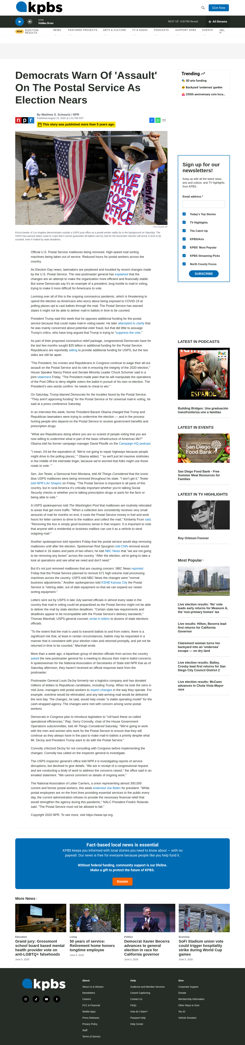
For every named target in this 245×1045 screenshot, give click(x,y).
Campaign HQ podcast (134, 443)
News (57, 34)
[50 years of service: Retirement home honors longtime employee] (95, 918)
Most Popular (191, 560)
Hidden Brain (45, 26)
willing (73, 350)
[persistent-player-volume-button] (30, 25)
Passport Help (138, 1017)
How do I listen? (139, 1011)
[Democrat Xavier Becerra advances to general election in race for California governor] (149, 918)
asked (35, 658)
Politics (128, 936)
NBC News (112, 551)
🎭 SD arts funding (194, 80)
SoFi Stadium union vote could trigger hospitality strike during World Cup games (201, 947)
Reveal (194, 25)
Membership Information (191, 999)
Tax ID (181, 1011)
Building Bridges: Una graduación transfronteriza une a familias (203, 410)
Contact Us (136, 999)
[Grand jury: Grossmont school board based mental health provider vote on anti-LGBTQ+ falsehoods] (40, 918)
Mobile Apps (89, 1011)
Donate (122, 881)
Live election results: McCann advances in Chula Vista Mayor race (201, 685)
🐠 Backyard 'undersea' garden (202, 87)
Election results (32, 36)
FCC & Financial (91, 1005)
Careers (86, 999)
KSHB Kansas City (114, 582)
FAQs (133, 1005)
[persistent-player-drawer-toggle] (218, 25)
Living (73, 936)
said (148, 519)
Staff (84, 1030)
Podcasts (161, 34)
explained (121, 274)
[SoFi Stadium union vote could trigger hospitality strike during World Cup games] (204, 918)
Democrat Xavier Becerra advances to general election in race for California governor (147, 947)
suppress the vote (128, 332)
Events (207, 34)
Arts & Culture (114, 34)
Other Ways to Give (188, 1005)
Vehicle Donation (187, 1017)
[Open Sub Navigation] (56, 39)
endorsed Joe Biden (107, 788)
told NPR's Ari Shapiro (46, 483)
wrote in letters (99, 618)
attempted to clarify (131, 323)
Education (21, 936)
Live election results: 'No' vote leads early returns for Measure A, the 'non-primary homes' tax (203, 608)
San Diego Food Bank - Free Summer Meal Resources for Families (199, 475)
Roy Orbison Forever (193, 538)
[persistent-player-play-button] (19, 25)
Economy (184, 936)
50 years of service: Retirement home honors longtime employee (92, 945)
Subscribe (204, 274)
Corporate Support (188, 986)
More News (26, 898)
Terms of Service (91, 1036)
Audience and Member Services (147, 986)
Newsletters (88, 992)
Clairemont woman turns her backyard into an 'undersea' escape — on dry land (199, 647)
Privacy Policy (89, 1024)
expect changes (101, 690)
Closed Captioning (140, 992)
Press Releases (90, 1017)
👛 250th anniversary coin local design (203, 96)
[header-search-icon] (203, 9)
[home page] (38, 9)
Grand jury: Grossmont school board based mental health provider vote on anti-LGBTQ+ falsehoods (40, 947)
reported (137, 568)
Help (222, 36)
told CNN (121, 546)
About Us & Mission (92, 986)
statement (44, 377)
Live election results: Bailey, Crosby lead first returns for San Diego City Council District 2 (202, 666)
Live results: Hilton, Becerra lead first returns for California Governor (202, 627)
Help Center (136, 1024)
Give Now (219, 9)
